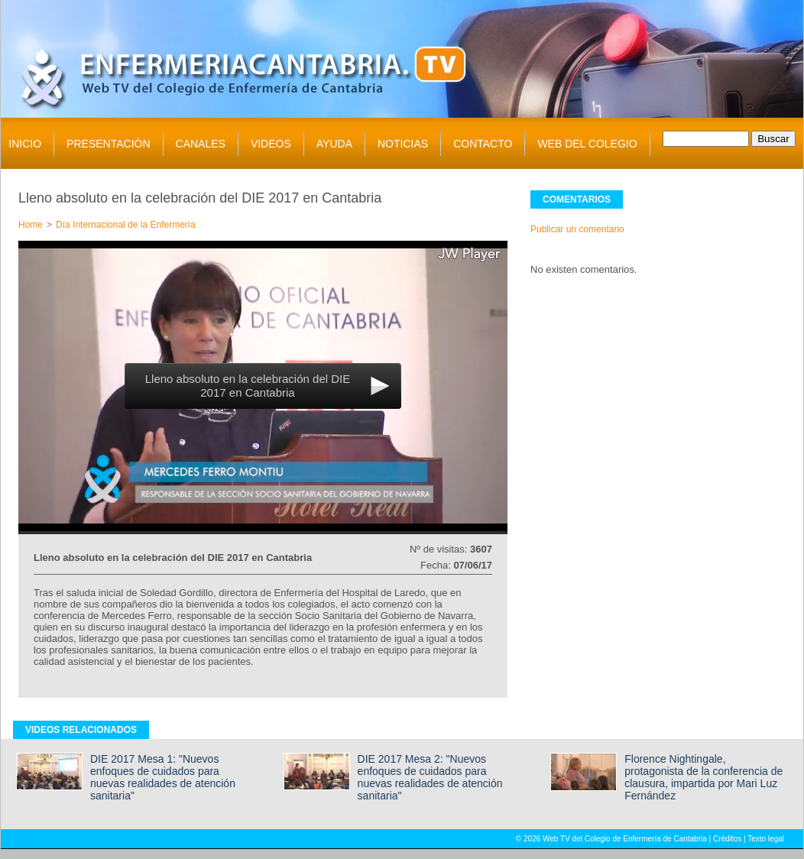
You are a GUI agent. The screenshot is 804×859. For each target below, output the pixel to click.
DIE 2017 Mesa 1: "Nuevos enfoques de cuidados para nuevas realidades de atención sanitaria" (162, 777)
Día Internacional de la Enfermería (126, 224)
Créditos (727, 839)
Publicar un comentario (577, 229)
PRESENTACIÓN (108, 144)
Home (30, 224)
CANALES (200, 144)
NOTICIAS (403, 144)
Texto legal (765, 839)
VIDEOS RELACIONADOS (81, 729)
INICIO (24, 144)
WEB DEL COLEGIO (587, 144)
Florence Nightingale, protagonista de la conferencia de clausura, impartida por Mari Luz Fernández (703, 777)
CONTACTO (482, 144)
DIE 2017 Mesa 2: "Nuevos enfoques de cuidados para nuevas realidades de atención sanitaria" (430, 777)
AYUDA (334, 144)
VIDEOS (271, 144)
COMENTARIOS (577, 199)
